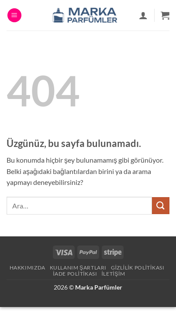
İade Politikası (75, 273)
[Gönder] (160, 205)
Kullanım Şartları (78, 267)
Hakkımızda (27, 267)
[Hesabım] (143, 15)
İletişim (113, 273)
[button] (14, 15)
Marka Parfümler (98, 287)
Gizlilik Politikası (138, 267)
